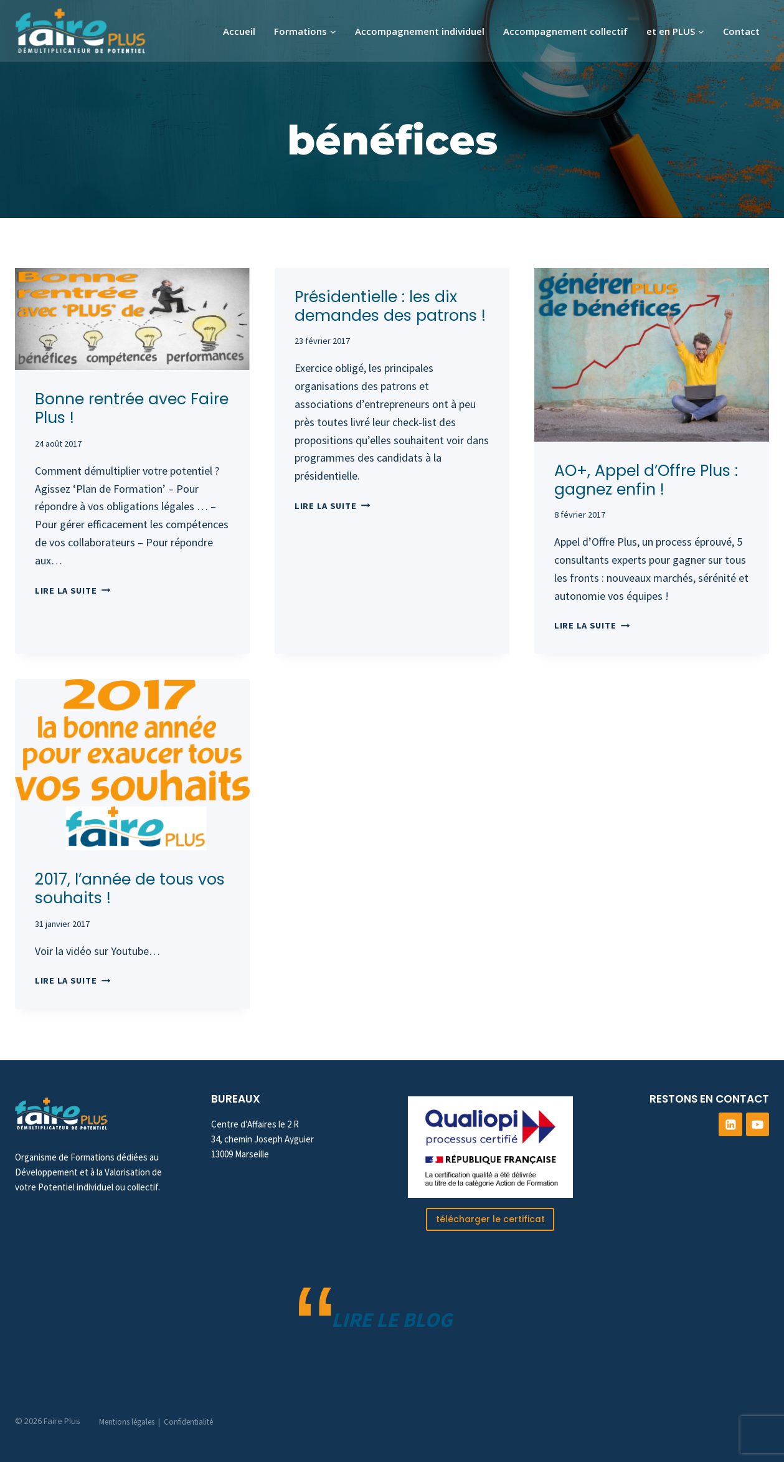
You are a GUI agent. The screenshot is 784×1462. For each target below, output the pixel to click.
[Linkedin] (730, 1124)
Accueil (239, 31)
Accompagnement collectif (565, 31)
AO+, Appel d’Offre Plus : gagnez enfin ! (646, 480)
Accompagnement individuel (419, 31)
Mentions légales (126, 1422)
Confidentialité (188, 1422)
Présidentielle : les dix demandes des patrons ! (390, 306)
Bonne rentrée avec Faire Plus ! (132, 408)
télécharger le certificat (490, 1218)
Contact (741, 31)
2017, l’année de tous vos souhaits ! (130, 888)
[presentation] (132, 319)
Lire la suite (72, 590)
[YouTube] (758, 1124)
